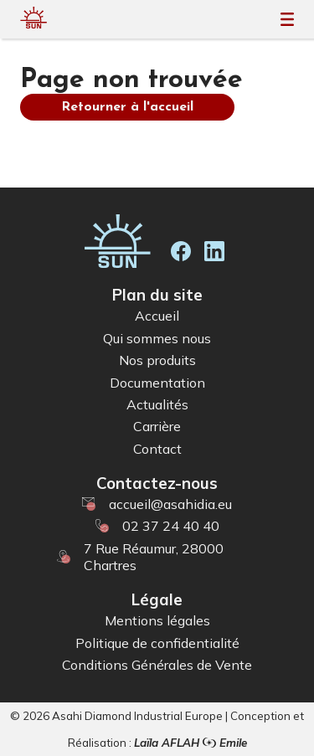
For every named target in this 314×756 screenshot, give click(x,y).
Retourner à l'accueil (127, 107)
